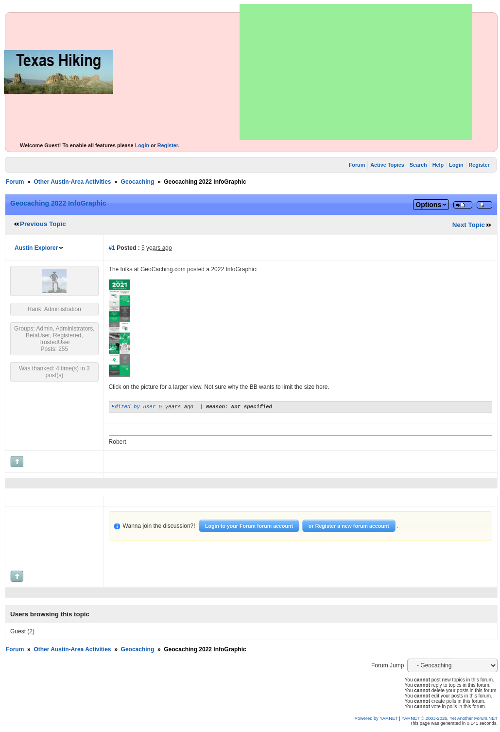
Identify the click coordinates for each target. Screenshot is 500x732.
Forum (357, 165)
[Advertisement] (356, 72)
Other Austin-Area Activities (72, 181)
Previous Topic (43, 223)
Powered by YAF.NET (376, 719)
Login (142, 145)
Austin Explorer (36, 247)
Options (428, 205)
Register (167, 145)
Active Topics (387, 165)
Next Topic (468, 224)
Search (418, 165)
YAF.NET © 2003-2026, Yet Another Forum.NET (449, 719)
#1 (112, 247)
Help (438, 165)
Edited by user (134, 407)
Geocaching (138, 181)
